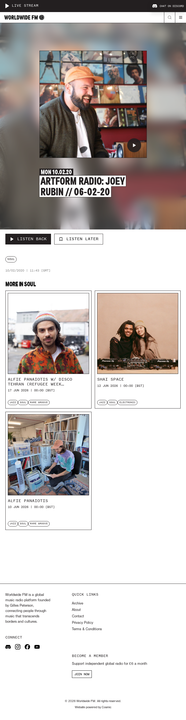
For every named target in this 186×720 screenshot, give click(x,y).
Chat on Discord (168, 6)
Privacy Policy (82, 622)
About (76, 609)
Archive (77, 603)
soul (11, 259)
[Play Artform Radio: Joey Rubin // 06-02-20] (134, 145)
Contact (78, 616)
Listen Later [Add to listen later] (79, 238)
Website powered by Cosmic (93, 707)
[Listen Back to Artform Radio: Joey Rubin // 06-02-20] (28, 239)
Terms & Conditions (87, 629)
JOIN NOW (81, 674)
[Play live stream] (7, 6)
